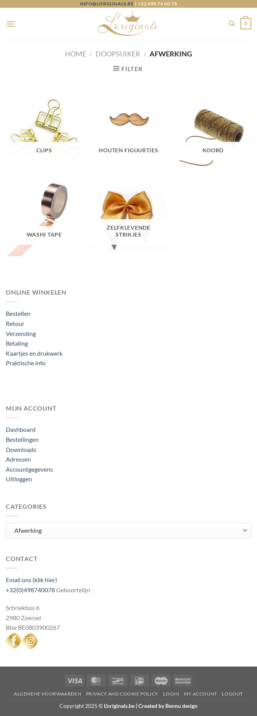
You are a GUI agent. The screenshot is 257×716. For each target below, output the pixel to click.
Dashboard (21, 429)
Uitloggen (19, 478)
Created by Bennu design (167, 705)
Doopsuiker (117, 53)
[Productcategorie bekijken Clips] (44, 133)
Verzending (21, 333)
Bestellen (18, 313)
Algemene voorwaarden (47, 694)
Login (171, 694)
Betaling (17, 343)
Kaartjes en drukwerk (34, 353)
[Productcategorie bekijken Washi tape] (44, 217)
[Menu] (10, 23)
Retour (15, 323)
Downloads (21, 449)
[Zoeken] (232, 23)
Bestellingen (22, 439)
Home (75, 53)
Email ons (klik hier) (31, 579)
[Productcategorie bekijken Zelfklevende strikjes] (128, 217)
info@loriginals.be (107, 4)
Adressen (18, 459)
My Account (200, 694)
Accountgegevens (29, 469)
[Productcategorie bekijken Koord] (212, 133)
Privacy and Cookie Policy (122, 694)
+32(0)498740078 (30, 589)
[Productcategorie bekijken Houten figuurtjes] (128, 133)
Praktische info (26, 363)
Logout (232, 694)
